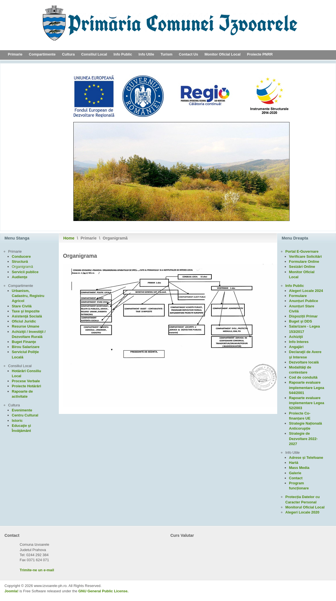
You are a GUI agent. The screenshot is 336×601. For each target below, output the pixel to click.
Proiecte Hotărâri (26, 386)
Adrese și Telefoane (306, 457)
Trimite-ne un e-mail (37, 570)
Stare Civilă (22, 306)
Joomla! (11, 591)
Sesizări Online (302, 266)
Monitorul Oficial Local (305, 507)
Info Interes (299, 342)
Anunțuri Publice (303, 301)
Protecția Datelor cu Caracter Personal (302, 499)
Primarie (15, 54)
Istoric (17, 420)
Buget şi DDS (300, 321)
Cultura (68, 54)
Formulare (298, 296)
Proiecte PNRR (260, 54)
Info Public (122, 54)
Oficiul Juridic (24, 321)
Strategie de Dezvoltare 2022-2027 (303, 438)
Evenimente (22, 410)
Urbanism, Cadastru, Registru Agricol (28, 296)
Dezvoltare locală (304, 362)
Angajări (296, 347)
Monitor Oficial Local (222, 54)
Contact (295, 478)
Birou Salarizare (25, 347)
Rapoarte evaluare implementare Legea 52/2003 (306, 403)
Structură (20, 261)
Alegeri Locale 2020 (302, 512)
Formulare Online (304, 261)
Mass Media (299, 468)
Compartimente (42, 54)
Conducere (21, 256)
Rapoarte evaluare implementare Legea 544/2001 (306, 387)
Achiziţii (296, 337)
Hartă (293, 462)
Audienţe (19, 277)
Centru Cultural (25, 415)
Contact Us (188, 54)
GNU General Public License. (103, 591)
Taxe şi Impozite (25, 311)
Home (68, 238)
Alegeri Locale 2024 (306, 291)
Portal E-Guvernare (302, 251)
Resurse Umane (25, 326)
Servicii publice (25, 272)
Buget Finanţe (24, 342)
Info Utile (146, 54)
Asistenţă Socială (27, 316)
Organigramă (22, 266)
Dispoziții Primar (303, 316)
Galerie (295, 473)
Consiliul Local (94, 54)
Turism (166, 54)
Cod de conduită (303, 377)
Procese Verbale (26, 381)
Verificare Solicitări (305, 256)
